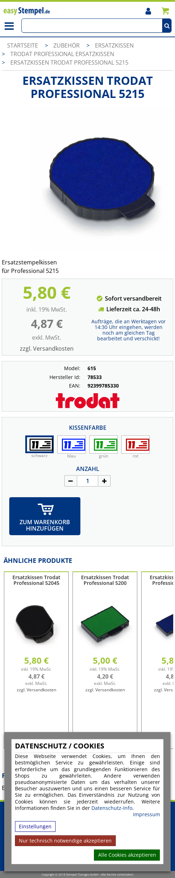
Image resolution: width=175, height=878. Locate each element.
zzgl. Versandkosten (47, 348)
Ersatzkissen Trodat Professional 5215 (69, 62)
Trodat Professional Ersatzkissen (62, 54)
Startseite (22, 45)
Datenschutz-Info (111, 807)
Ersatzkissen (114, 45)
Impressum (146, 814)
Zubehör (67, 45)
